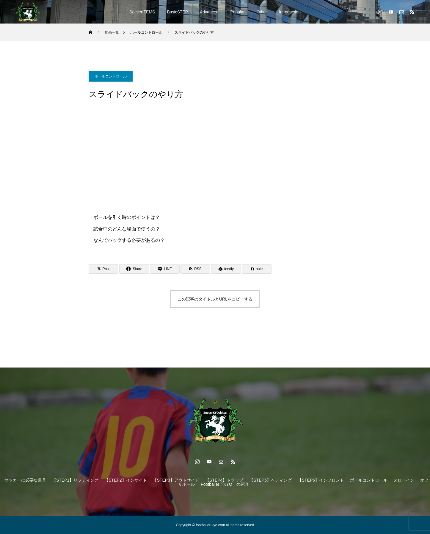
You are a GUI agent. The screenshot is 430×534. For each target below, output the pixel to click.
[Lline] (165, 269)
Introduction (290, 12)
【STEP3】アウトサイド (176, 480)
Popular (237, 12)
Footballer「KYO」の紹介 (225, 484)
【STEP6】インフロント (321, 480)
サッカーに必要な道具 (25, 480)
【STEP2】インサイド (125, 480)
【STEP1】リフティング (75, 480)
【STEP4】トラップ (224, 480)
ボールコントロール (111, 76)
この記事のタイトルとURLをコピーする (215, 299)
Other (262, 12)
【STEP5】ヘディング (270, 480)
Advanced (209, 12)
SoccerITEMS (142, 12)
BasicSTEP (177, 12)
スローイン (403, 480)
